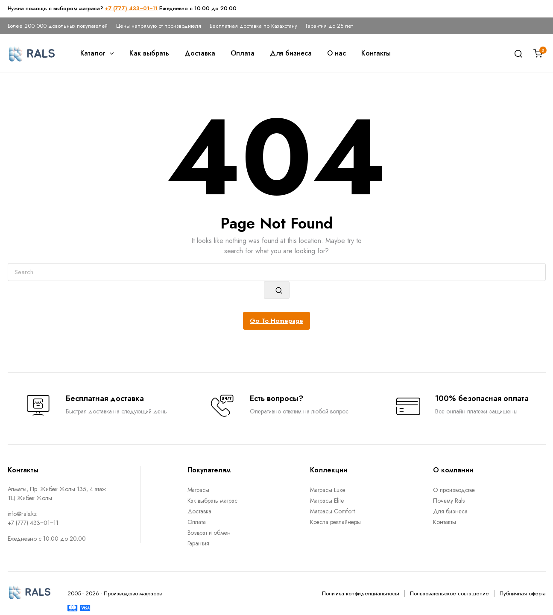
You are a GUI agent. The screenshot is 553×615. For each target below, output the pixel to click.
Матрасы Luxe (327, 490)
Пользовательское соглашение (449, 593)
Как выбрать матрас (212, 500)
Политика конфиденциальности (360, 593)
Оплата (243, 53)
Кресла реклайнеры (335, 522)
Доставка (199, 53)
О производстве (454, 490)
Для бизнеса (291, 53)
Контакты (376, 53)
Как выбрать (149, 53)
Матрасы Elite (327, 500)
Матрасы (198, 490)
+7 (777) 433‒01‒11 (131, 8)
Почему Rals (449, 500)
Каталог (93, 53)
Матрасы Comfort (332, 511)
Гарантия (198, 543)
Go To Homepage (276, 320)
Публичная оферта (523, 593)
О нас (336, 53)
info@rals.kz (22, 514)
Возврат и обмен (209, 532)
